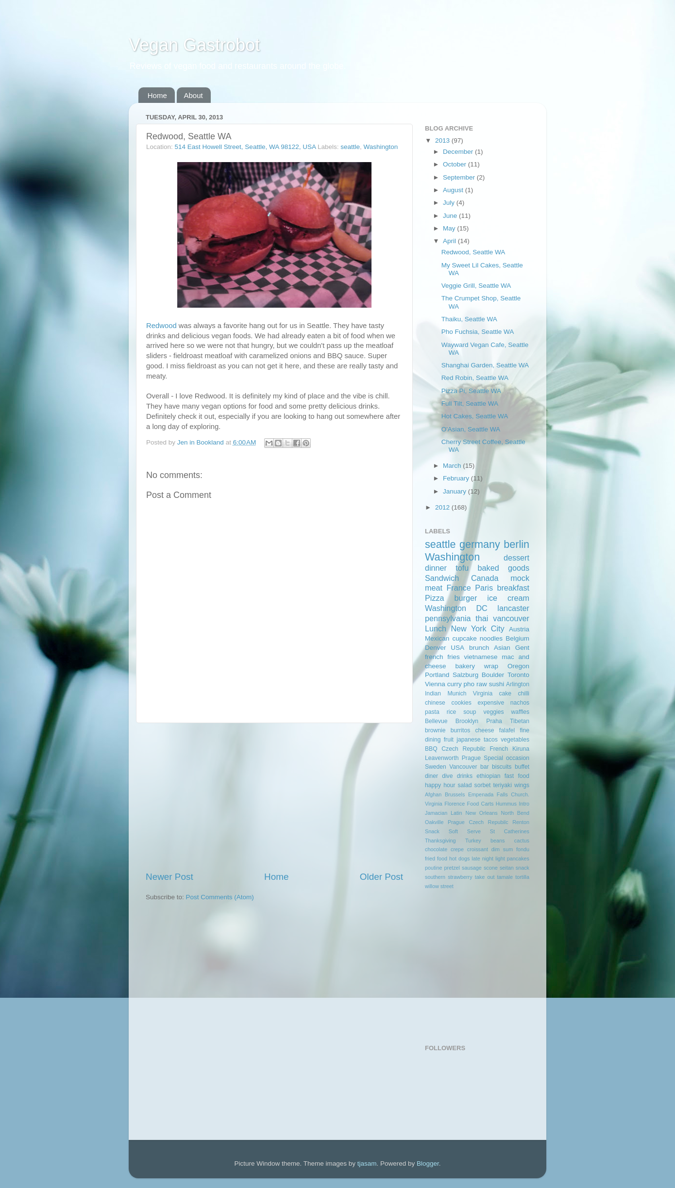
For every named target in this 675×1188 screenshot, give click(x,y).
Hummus (506, 804)
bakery (465, 666)
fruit (449, 739)
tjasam (367, 1163)
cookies (462, 702)
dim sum (502, 849)
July (449, 202)
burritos (460, 730)
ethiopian (488, 776)
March (453, 465)
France (458, 587)
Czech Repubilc (463, 748)
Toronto (518, 674)
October (455, 164)
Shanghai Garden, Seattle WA (485, 365)
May (450, 228)
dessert (516, 557)
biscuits (501, 766)
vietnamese (480, 656)
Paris (484, 587)
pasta (432, 712)
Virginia (482, 693)
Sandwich (442, 578)
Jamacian (436, 813)
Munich (456, 693)
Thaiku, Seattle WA (469, 319)
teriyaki (502, 785)
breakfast (513, 587)
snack (522, 868)
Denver (435, 647)
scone (491, 868)
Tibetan (519, 721)
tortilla (522, 877)
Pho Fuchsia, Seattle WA (477, 331)
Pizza (434, 598)
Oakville (434, 822)
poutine (433, 868)
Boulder (493, 674)
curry (454, 684)
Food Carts (480, 804)
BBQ (431, 748)
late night (482, 858)
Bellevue (436, 721)
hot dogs (459, 858)
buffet (522, 766)
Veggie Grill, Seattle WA (476, 285)
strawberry (460, 877)
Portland (437, 674)
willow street (439, 886)
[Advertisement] (274, 797)
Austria (519, 629)
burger (466, 598)
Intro (524, 804)
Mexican (437, 638)
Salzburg (465, 674)
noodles (491, 638)
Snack (432, 831)
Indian (433, 693)
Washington (381, 146)
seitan (507, 868)
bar (484, 766)
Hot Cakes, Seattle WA (474, 416)
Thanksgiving (440, 840)
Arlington (517, 684)
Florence (454, 804)
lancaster (513, 608)
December (459, 151)
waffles (520, 712)
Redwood (161, 326)
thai (481, 618)
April (450, 241)
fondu (522, 849)
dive (447, 776)
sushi (497, 684)
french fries (442, 656)
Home (157, 95)
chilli (523, 693)
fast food (517, 776)
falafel (507, 730)
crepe (457, 849)
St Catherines (509, 831)
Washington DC (456, 608)
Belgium (517, 638)
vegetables (515, 739)
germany (479, 544)
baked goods (503, 567)
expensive (490, 702)
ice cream (508, 598)
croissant (477, 849)
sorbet (482, 785)
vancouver (511, 618)
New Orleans (481, 813)
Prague (471, 758)
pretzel (452, 868)
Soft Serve (465, 831)
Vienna (435, 684)
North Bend (515, 813)
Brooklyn (467, 721)
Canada (485, 578)
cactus (521, 840)
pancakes (518, 858)
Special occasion (506, 758)
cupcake (464, 638)
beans (497, 840)
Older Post (381, 877)
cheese (484, 730)
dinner (436, 567)
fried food (436, 858)
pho (469, 684)
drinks (464, 776)
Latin (456, 813)
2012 (443, 507)
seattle (350, 146)
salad (465, 785)
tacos (491, 739)
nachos (519, 702)
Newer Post (169, 877)
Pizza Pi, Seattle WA (471, 391)
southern (435, 877)
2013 (443, 140)
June (451, 215)
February (457, 478)
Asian (502, 647)
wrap (491, 666)
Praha (494, 721)
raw (481, 684)
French (498, 748)
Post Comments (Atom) (220, 897)
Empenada (480, 794)
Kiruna (520, 748)
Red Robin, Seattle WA (474, 377)
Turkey (473, 840)
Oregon (518, 666)
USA (457, 647)
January (455, 491)
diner (431, 776)
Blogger (428, 1163)
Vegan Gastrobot (194, 45)
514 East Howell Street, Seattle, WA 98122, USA (245, 146)
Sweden (435, 766)
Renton (520, 822)
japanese (468, 739)
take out (485, 877)
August (454, 190)
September (460, 177)
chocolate (436, 849)
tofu (462, 567)
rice (451, 712)
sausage (472, 868)
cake (505, 693)
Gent (522, 647)
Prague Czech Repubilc (478, 822)
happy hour (440, 785)
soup (469, 712)
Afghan (433, 794)
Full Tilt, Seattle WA (469, 403)
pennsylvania (448, 618)
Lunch (435, 628)
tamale (505, 877)
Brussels (455, 794)
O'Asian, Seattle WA (470, 429)
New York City (477, 628)
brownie (435, 730)
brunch (479, 647)
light (500, 858)
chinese (435, 702)
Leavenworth (442, 758)
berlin (516, 544)
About (193, 95)
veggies (494, 712)
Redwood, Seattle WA (473, 252)
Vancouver (463, 766)
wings (521, 785)
